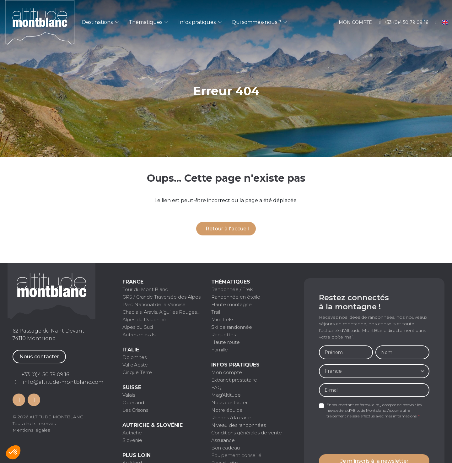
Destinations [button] (100, 22)
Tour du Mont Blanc (145, 289)
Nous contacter (39, 357)
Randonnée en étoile (235, 297)
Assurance (223, 440)
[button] (13, 452)
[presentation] (366, 437)
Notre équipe (227, 410)
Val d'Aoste (135, 365)
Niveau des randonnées (238, 425)
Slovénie (132, 440)
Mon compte (352, 22)
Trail (215, 312)
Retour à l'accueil (227, 229)
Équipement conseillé (236, 455)
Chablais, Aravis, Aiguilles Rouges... (161, 312)
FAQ (216, 387)
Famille (219, 350)
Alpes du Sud (137, 327)
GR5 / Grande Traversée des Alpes (161, 297)
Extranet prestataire (234, 380)
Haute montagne (231, 304)
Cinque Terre (137, 372)
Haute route (225, 342)
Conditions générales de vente (246, 433)
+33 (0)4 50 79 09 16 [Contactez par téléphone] (45, 375)
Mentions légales (31, 430)
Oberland (133, 402)
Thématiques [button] (148, 22)
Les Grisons (135, 410)
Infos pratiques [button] (200, 22)
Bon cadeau (225, 448)
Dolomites (134, 357)
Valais (128, 395)
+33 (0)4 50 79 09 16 (402, 22)
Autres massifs (138, 335)
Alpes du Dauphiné (144, 319)
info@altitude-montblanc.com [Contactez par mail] (63, 382)
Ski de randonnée (231, 327)
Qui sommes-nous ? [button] (259, 22)
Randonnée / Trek (232, 289)
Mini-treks (222, 319)
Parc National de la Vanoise (154, 304)
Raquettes (223, 335)
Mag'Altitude (226, 395)
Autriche (132, 433)
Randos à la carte (231, 418)
